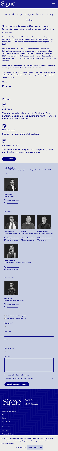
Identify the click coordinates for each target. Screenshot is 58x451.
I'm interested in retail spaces (15, 318)
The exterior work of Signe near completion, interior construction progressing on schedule (28, 150)
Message (7, 356)
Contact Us (6, 421)
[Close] (55, 438)
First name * (8, 323)
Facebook (3, 86)
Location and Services (9, 411)
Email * (6, 340)
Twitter (6, 86)
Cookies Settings (8, 434)
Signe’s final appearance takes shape (20, 134)
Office (4, 415)
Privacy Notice (7, 427)
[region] (29, 443)
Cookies (5, 430)
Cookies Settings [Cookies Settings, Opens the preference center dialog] (20, 447)
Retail (4, 418)
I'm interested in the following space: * (17, 375)
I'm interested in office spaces (15, 316)
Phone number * (9, 348)
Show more (9, 159)
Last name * (8, 331)
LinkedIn (10, 86)
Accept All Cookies (35, 447)
